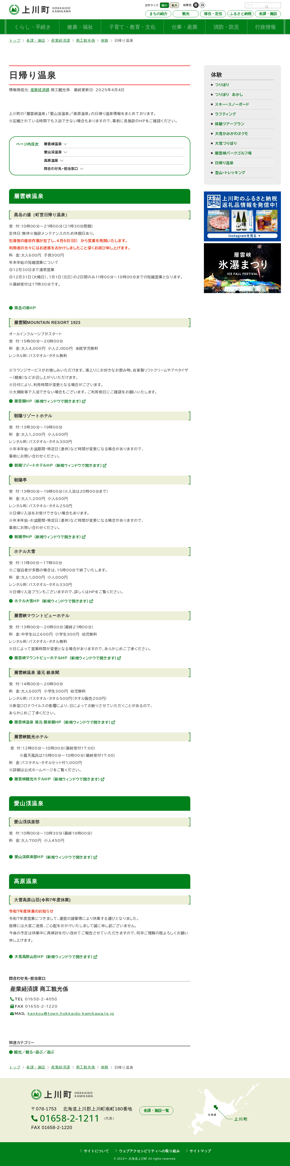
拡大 (174, 5)
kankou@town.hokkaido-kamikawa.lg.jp (70, 1013)
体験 (105, 40)
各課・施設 (35, 40)
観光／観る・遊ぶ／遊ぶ (34, 1052)
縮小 (164, 5)
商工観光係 (85, 40)
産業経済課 (60, 40)
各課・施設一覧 (156, 1110)
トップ (14, 40)
